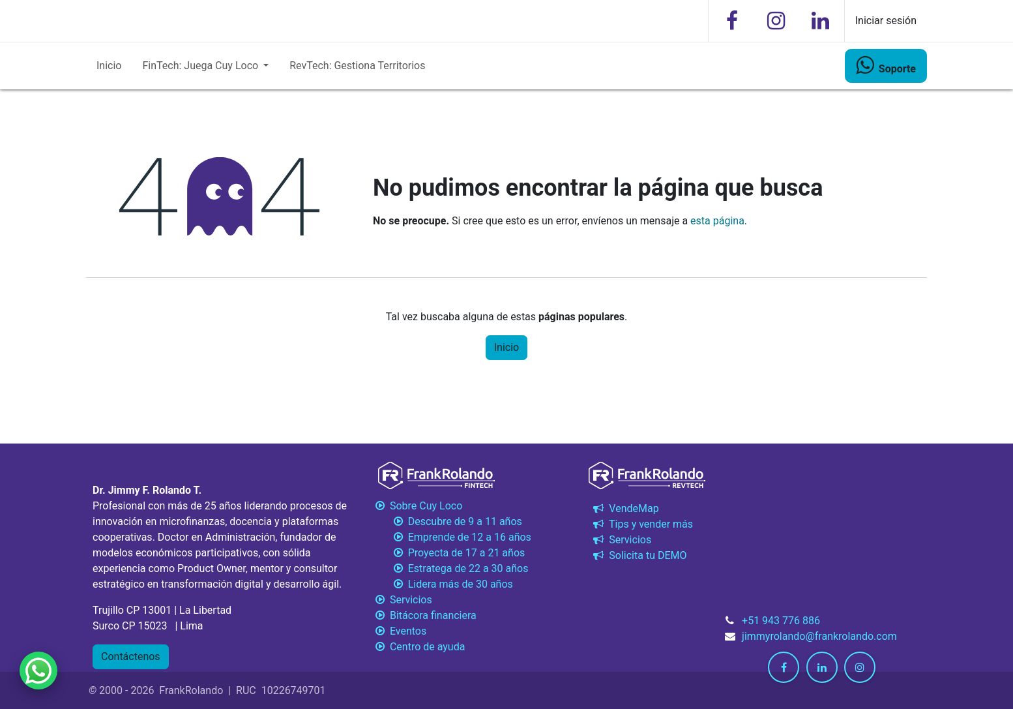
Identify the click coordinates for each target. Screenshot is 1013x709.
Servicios (621, 540)
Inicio (506, 347)
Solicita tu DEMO (638, 555)
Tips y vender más (642, 524)
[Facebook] (732, 21)
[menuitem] (109, 66)
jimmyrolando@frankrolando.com (819, 636)
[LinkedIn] (821, 21)
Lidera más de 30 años (443, 584)
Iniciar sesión (886, 20)
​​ (886, 65)
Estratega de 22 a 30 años (450, 568)
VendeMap (624, 508)
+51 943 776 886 (781, 620)
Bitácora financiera (426, 615)
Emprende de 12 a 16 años (452, 537)
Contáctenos (130, 656)
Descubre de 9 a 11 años (447, 521)
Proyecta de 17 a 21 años (449, 553)
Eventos (399, 631)
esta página (717, 221)
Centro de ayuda (419, 647)
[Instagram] (776, 21)
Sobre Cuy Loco (418, 506)
